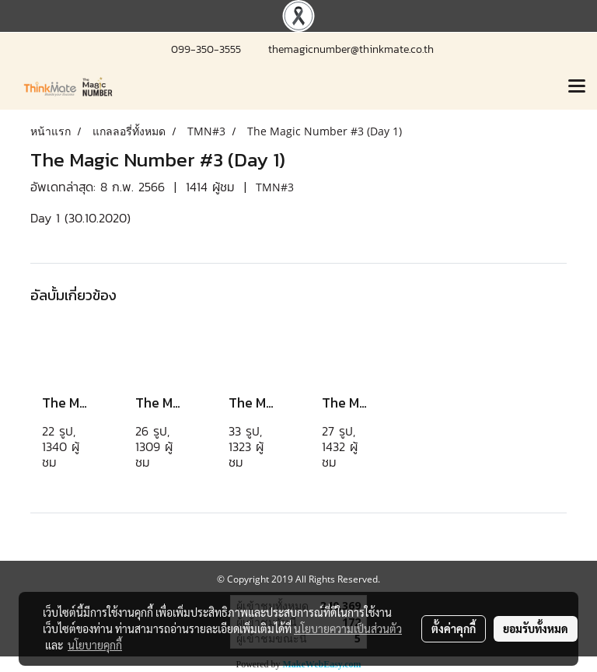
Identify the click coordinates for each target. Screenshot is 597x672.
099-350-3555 (208, 49)
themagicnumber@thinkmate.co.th (351, 49)
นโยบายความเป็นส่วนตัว (348, 628)
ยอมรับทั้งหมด (535, 628)
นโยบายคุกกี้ (95, 645)
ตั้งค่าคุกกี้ (453, 628)
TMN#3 (275, 187)
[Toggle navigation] (577, 87)
